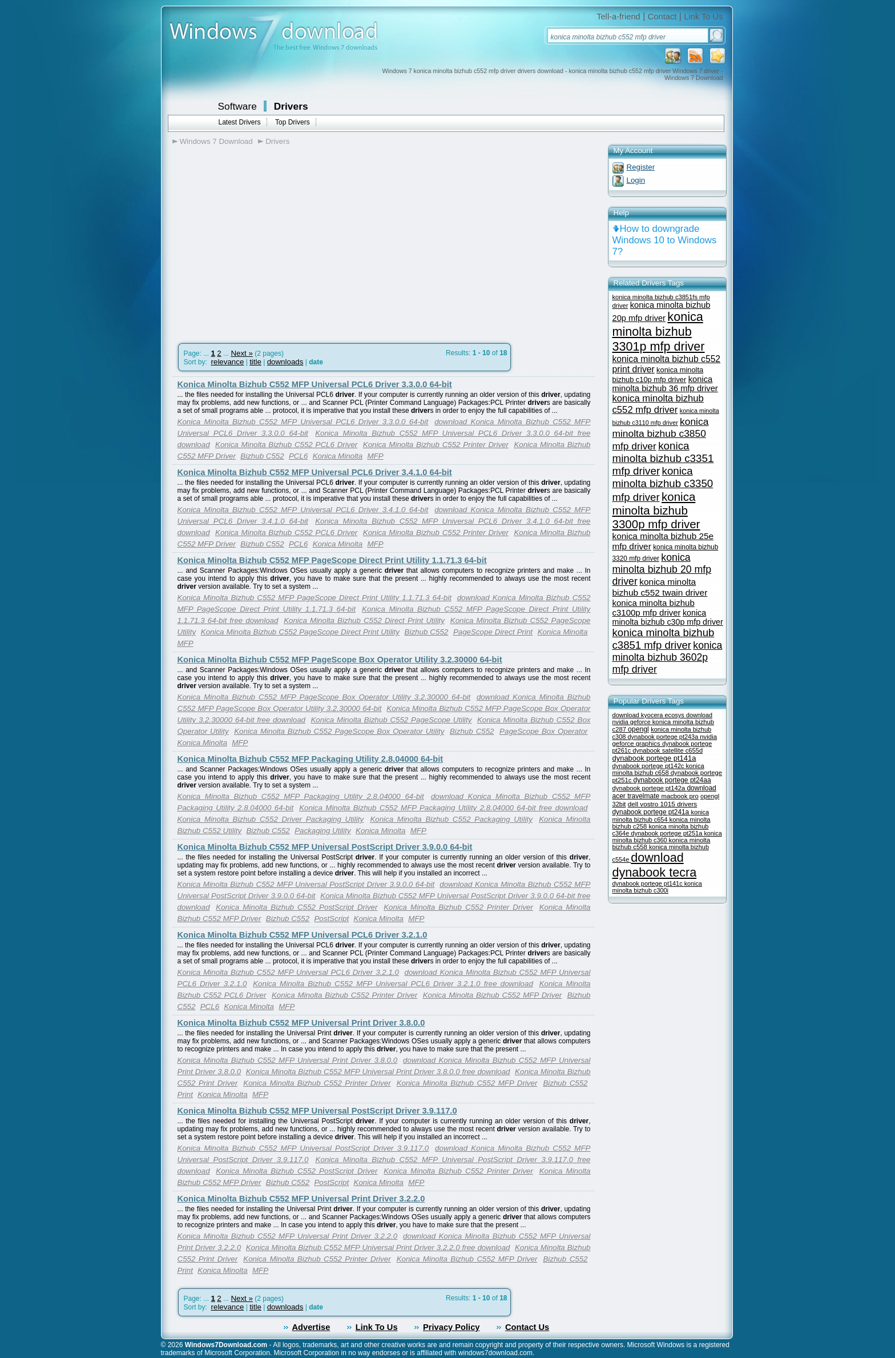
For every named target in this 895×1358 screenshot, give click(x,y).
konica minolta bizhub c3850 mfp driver (660, 434)
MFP (375, 456)
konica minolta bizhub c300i (657, 887)
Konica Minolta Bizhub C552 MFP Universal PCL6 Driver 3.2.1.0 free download (393, 983)
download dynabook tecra (654, 864)
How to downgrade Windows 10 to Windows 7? (664, 240)
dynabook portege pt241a (651, 812)
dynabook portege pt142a (649, 788)
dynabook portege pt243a (664, 736)
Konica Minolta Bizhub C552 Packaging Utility (451, 819)
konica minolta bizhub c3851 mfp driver (663, 638)
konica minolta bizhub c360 (667, 836)
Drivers (291, 106)
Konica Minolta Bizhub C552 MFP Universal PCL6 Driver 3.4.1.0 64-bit (315, 472)
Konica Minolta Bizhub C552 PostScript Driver (296, 907)
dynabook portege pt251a (667, 833)
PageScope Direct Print (493, 632)
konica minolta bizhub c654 (660, 816)
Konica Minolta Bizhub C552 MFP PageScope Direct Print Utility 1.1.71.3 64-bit (332, 560)
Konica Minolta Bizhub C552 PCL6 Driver (286, 444)
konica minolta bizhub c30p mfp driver (667, 617)
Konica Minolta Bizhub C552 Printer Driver (436, 444)
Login (636, 180)
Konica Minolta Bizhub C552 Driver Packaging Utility (271, 819)
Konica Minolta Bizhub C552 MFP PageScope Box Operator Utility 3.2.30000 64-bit (340, 659)
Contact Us (527, 1327)
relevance (227, 361)
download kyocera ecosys (649, 715)
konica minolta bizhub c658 (658, 769)
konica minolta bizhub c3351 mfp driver (663, 458)
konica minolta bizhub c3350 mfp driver (662, 484)
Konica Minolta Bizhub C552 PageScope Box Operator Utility (339, 731)
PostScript (331, 918)
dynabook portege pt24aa (672, 780)
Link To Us (703, 16)
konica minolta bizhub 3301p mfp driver (658, 331)
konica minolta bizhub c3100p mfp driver (653, 607)
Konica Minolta (337, 456)
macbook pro (680, 796)
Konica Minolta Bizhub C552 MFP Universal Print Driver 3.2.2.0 (301, 1198)
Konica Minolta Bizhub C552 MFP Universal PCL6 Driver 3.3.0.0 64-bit (315, 384)
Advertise (311, 1327)
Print (185, 1094)
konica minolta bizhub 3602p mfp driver (667, 657)
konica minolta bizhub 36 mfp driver (665, 384)
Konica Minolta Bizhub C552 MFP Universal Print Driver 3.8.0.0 (301, 1022)
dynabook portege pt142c (649, 765)
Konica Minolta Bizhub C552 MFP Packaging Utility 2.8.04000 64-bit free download (443, 807)
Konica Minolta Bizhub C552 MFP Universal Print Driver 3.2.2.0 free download (378, 1247)
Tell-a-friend (618, 16)
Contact (662, 16)
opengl (638, 729)
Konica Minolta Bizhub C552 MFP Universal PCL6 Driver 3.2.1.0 (303, 934)
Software (237, 106)
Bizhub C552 (262, 456)
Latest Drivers (240, 122)
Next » (242, 353)
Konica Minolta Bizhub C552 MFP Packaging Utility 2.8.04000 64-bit (311, 759)
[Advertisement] (268, 240)
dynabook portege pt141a (654, 758)
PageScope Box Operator (543, 731)
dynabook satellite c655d (667, 750)
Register (641, 167)
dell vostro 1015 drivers (662, 803)
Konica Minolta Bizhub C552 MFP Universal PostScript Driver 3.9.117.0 (317, 1110)
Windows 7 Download (216, 141)
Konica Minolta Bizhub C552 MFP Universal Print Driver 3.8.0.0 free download (378, 1071)
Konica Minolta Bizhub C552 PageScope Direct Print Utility (300, 632)
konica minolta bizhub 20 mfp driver (662, 569)
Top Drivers (292, 122)
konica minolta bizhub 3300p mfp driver (656, 510)
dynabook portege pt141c (648, 883)
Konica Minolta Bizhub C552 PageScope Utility (391, 720)
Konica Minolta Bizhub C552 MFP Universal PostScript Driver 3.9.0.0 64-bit (325, 846)
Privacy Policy (451, 1327)
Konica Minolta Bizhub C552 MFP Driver (492, 995)
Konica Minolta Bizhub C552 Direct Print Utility (364, 620)
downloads (285, 361)
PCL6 (298, 456)
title (255, 361)
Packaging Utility (323, 830)
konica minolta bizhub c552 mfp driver (658, 404)
